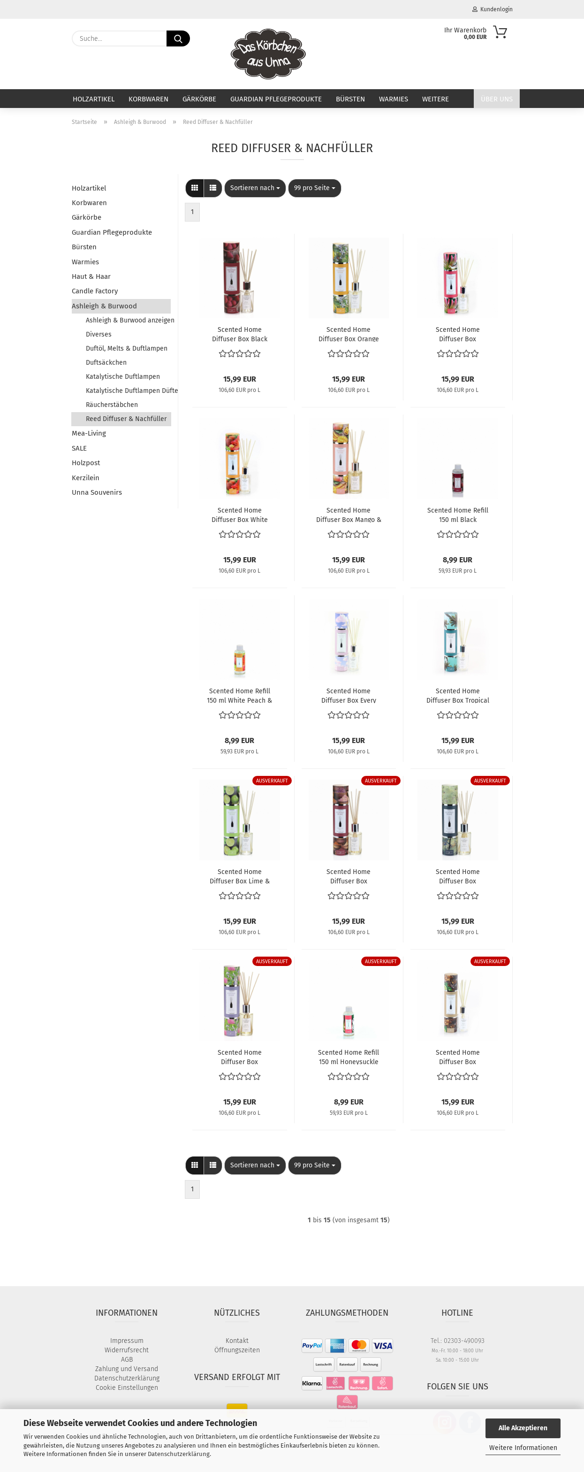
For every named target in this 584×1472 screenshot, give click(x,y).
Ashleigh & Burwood (104, 306)
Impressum (127, 1341)
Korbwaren (148, 99)
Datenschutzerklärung (179, 1453)
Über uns (497, 99)
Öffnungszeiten (237, 1350)
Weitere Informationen (523, 1448)
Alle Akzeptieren (523, 1428)
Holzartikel (93, 99)
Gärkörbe (199, 99)
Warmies (393, 99)
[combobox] (255, 188)
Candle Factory (95, 291)
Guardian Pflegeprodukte (276, 99)
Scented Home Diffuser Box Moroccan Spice (348, 876)
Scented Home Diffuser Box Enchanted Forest (458, 876)
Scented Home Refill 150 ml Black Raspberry (457, 514)
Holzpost (86, 463)
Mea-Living (89, 433)
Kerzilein (85, 478)
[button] (194, 188)
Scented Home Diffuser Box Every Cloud (348, 695)
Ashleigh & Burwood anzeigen (128, 320)
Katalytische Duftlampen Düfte (128, 391)
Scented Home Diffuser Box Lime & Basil (240, 876)
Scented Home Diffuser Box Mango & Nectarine (348, 514)
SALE (79, 448)
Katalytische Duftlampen (123, 377)
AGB (127, 1360)
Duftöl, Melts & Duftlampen (126, 349)
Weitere (435, 99)
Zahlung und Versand (126, 1369)
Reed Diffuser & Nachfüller (126, 419)
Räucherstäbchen (112, 405)
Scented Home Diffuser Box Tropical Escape (457, 695)
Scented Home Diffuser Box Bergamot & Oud (458, 1057)
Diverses (99, 334)
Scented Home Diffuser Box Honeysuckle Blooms (457, 334)
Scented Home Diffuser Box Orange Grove (349, 334)
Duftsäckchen (106, 363)
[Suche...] (178, 38)
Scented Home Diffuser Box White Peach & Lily (240, 514)
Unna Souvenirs (97, 492)
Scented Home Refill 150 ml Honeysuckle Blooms (348, 1057)
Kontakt (237, 1341)
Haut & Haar (91, 276)
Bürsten (350, 99)
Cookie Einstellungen (127, 1388)
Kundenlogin (492, 9)
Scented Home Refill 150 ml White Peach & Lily (239, 695)
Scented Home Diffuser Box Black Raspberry (239, 334)
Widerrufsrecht (127, 1350)
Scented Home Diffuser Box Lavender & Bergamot (239, 1057)
